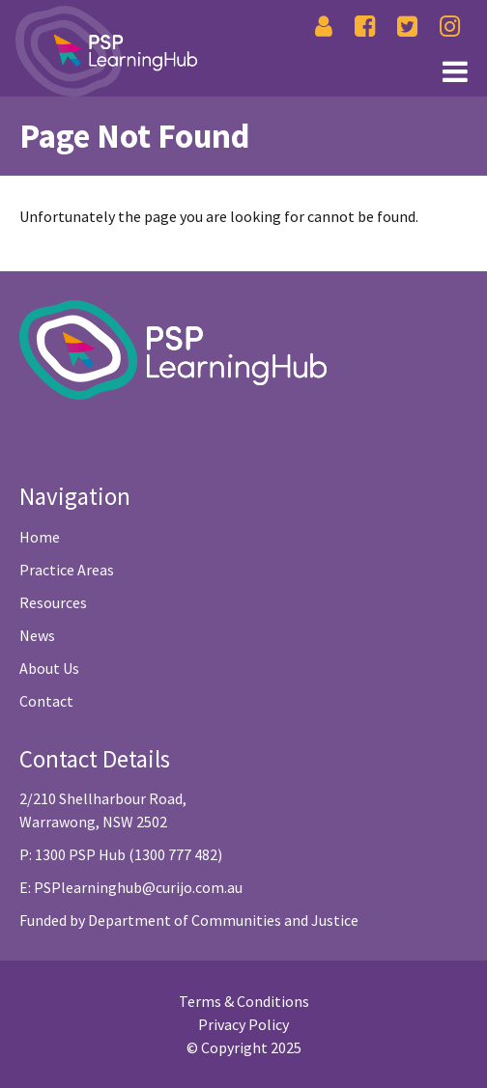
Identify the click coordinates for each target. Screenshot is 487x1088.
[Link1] (239, 69)
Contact (46, 701)
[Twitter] (407, 26)
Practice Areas (66, 569)
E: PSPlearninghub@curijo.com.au (131, 887)
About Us (49, 668)
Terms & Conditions (244, 1001)
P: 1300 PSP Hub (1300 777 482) (120, 854)
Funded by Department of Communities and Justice (188, 920)
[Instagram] (450, 26)
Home (39, 536)
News (37, 635)
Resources (53, 602)
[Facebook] (365, 26)
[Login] (323, 26)
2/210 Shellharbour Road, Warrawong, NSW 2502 (102, 810)
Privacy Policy (243, 1024)
